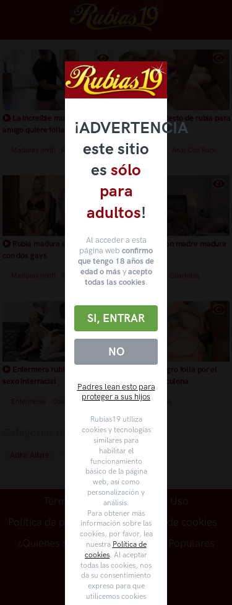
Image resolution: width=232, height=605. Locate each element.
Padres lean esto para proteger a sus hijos (116, 392)
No (116, 352)
